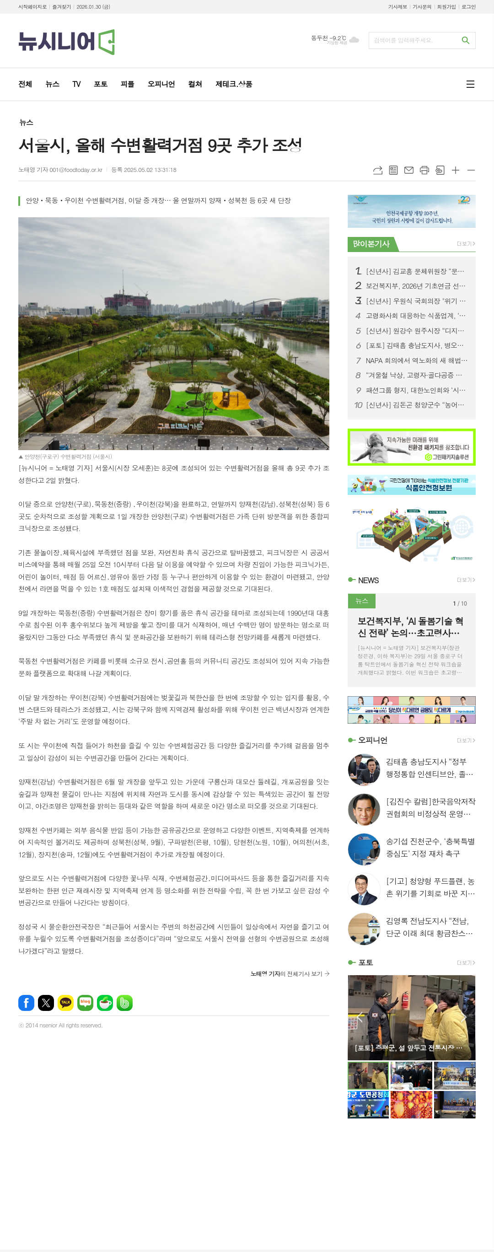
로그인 (469, 6)
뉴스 (26, 122)
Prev (359, 1017)
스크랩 (440, 170)
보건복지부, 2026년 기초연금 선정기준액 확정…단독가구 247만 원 (417, 285)
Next (464, 1017)
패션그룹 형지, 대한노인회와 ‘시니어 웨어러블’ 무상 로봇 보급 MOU (417, 390)
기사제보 (397, 6)
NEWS (368, 580)
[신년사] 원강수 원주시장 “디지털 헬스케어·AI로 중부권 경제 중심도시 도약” (417, 330)
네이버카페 (105, 1003)
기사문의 (422, 6)
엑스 (46, 1003)
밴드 (125, 1003)
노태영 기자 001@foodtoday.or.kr (60, 169)
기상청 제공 (337, 43)
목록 (393, 170)
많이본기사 (371, 243)
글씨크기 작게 (471, 170)
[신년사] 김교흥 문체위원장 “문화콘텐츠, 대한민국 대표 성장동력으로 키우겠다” (417, 271)
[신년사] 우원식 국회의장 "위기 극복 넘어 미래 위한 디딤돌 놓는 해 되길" (417, 301)
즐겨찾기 (61, 6)
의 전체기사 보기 (286, 973)
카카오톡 (66, 1003)
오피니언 (372, 740)
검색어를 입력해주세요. (403, 40)
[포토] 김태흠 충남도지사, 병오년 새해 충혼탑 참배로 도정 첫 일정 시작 (417, 345)
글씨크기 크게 (455, 170)
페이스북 (26, 1003)
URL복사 (377, 170)
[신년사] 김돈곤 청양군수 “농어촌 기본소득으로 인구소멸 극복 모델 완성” (417, 404)
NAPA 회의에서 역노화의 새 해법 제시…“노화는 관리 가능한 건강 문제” (417, 360)
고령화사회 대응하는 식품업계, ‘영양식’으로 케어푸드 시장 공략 (417, 315)
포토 (365, 962)
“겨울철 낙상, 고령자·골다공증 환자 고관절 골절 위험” (417, 375)
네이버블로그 (85, 1003)
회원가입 (446, 6)
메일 (408, 170)
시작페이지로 (32, 6)
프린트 (424, 170)
